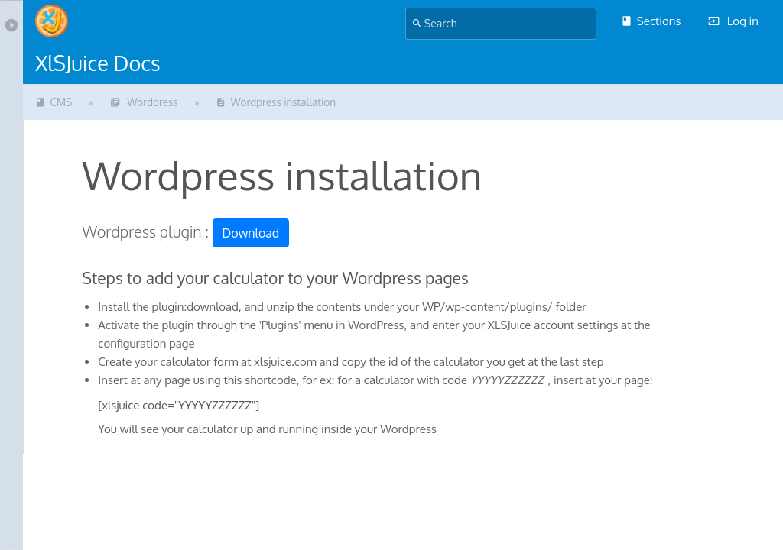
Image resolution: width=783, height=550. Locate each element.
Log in (733, 21)
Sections (651, 21)
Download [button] (251, 233)
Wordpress (144, 101)
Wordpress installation (276, 101)
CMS (53, 101)
